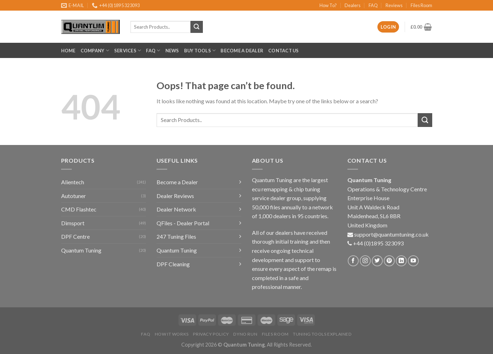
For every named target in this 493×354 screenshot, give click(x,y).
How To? (328, 5)
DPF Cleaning (173, 264)
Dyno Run (245, 334)
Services (127, 50)
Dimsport (72, 223)
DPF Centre (75, 236)
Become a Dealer (242, 50)
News (172, 50)
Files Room (421, 5)
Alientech (72, 182)
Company (95, 50)
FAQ (373, 5)
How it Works (172, 334)
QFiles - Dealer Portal (183, 223)
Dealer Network (176, 209)
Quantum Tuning (81, 250)
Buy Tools (200, 50)
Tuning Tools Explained (322, 334)
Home (68, 50)
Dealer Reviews (175, 195)
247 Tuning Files (176, 236)
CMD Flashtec (78, 209)
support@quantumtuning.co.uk (391, 234)
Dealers (352, 5)
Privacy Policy (211, 334)
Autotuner (73, 195)
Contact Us (283, 50)
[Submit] (425, 120)
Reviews (394, 5)
